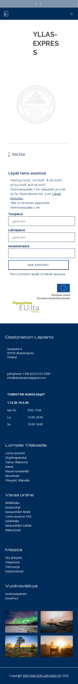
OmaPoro (11, 598)
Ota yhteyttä (13, 558)
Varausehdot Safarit (18, 525)
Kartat (9, 467)
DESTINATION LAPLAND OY (42, 676)
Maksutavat (13, 530)
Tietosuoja (12, 567)
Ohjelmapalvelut (16, 458)
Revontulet (12, 476)
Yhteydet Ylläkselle (17, 480)
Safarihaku (12, 521)
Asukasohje (13, 507)
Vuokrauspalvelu (16, 594)
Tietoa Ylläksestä (16, 462)
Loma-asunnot (15, 453)
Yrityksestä (12, 562)
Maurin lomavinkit (17, 471)
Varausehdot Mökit (17, 512)
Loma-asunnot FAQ (18, 516)
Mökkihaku (12, 503)
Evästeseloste (14, 571)
